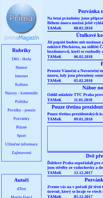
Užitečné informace (21, 144)
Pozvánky (21, 118)
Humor (21, 67)
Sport (21, 135)
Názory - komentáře (21, 93)
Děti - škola (21, 59)
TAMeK (54, 28)
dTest (21, 188)
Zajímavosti (21, 152)
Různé (21, 127)
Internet (21, 76)
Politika (21, 101)
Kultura (21, 84)
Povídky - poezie (21, 110)
